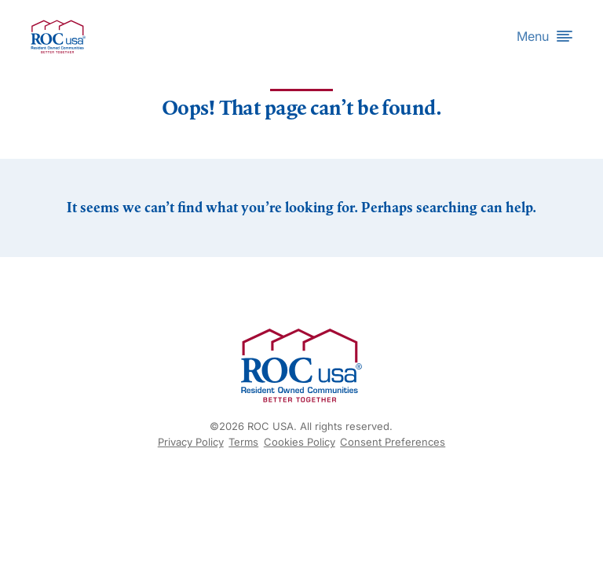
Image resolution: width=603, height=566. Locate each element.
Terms (243, 442)
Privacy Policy (191, 442)
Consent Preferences (392, 442)
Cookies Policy (299, 442)
